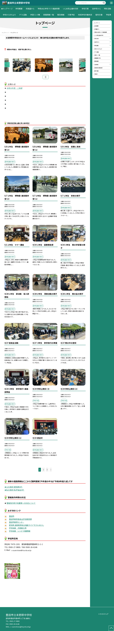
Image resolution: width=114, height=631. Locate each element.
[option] (45, 65)
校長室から (30, 8)
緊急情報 (60, 14)
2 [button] (43, 470)
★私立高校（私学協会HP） (14, 490)
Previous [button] (7, 64)
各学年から (96, 8)
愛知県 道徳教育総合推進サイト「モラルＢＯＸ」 (26, 526)
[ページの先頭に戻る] (111, 628)
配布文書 (99, 14)
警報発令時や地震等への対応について (21, 503)
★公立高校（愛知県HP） (13, 487)
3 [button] (47, 470)
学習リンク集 (35, 14)
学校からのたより (9, 14)
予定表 (108, 14)
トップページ (8, 8)
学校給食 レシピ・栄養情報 (19, 532)
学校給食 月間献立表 (17, 529)
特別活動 (107, 8)
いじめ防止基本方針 (70, 8)
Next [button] (83, 64)
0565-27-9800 (14, 621)
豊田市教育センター (16, 523)
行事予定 (71, 14)
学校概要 (18, 8)
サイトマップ (104, 614)
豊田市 (11, 517)
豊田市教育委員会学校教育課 (20, 520)
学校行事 (85, 8)
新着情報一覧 (48, 14)
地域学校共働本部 (85, 14)
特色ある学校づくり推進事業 (49, 8)
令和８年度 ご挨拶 (14, 89)
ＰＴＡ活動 (23, 14)
